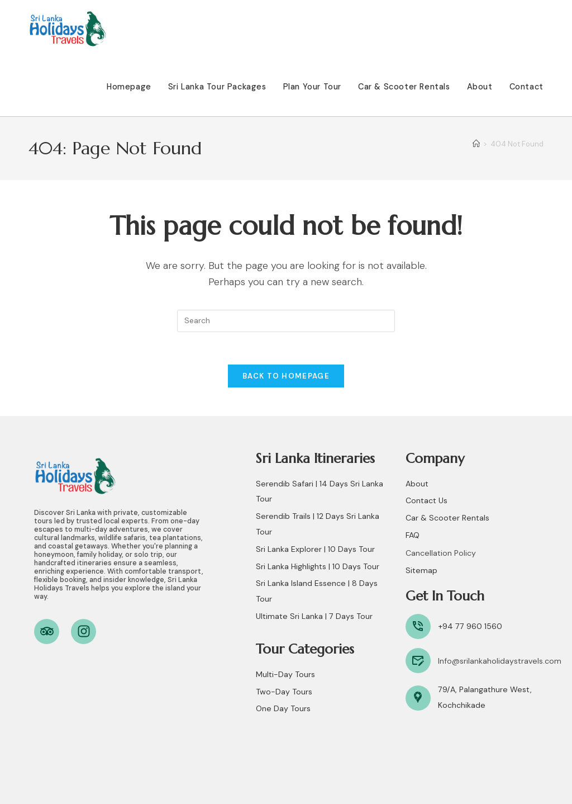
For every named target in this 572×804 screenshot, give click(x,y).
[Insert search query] (286, 321)
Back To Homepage (286, 377)
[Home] (476, 144)
